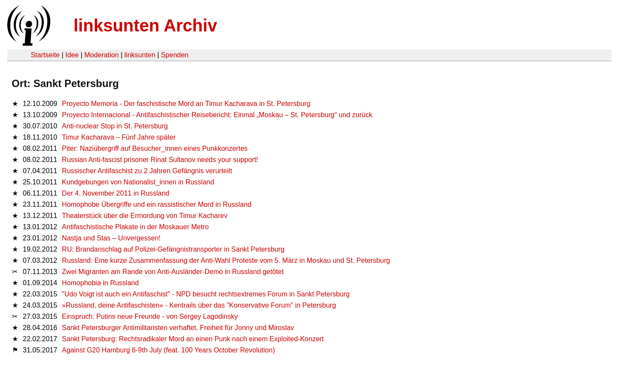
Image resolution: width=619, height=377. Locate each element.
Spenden (174, 55)
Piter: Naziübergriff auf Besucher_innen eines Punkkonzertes (155, 148)
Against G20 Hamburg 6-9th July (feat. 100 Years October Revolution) (168, 350)
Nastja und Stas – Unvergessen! (111, 238)
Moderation (101, 55)
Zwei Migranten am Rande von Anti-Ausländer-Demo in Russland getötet (173, 271)
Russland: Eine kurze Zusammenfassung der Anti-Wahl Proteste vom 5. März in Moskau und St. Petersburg (226, 260)
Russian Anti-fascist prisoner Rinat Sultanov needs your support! (160, 159)
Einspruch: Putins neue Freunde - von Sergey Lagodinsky (150, 316)
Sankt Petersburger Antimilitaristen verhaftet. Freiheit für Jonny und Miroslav (178, 327)
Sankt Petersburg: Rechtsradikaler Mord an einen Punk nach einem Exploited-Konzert (193, 339)
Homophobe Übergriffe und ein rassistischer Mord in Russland (156, 204)
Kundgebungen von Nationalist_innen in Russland (138, 182)
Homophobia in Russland (100, 283)
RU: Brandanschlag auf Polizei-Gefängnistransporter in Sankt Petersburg (173, 249)
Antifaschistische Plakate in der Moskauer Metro (135, 227)
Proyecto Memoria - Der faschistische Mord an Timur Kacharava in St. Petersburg (186, 103)
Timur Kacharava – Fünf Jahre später (118, 137)
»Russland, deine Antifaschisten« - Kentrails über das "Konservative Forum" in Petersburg (199, 305)
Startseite (45, 55)
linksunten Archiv (145, 25)
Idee (72, 55)
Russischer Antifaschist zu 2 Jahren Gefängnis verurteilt (147, 170)
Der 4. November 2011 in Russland (115, 193)
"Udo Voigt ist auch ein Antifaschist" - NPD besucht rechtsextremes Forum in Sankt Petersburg (205, 294)
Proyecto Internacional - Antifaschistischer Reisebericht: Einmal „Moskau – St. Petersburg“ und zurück (217, 114)
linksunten (139, 55)
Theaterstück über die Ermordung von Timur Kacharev (144, 215)
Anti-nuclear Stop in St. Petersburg (115, 126)
